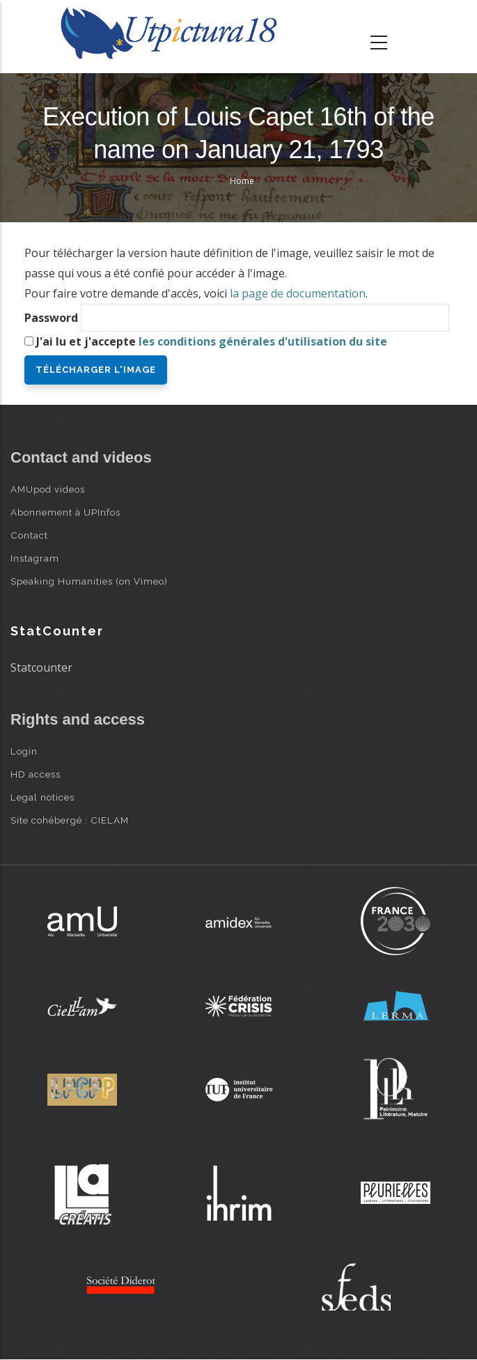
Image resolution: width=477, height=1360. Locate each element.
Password (51, 317)
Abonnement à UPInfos (65, 512)
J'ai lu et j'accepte (211, 341)
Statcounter (41, 667)
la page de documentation (298, 293)
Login (24, 751)
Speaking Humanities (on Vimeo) (89, 581)
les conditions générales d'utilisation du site (263, 341)
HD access (35, 774)
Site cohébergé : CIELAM (69, 820)
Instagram (34, 558)
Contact (29, 535)
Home (242, 181)
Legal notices (42, 797)
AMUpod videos (47, 489)
